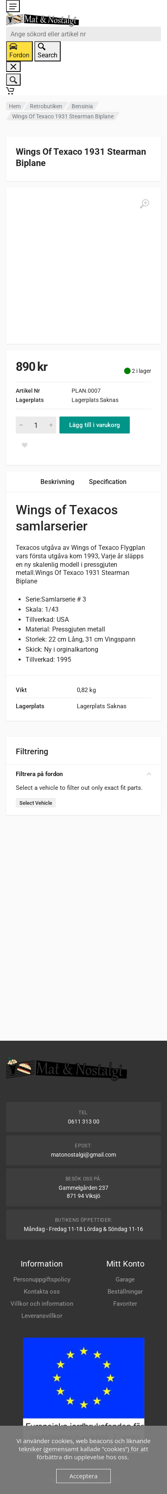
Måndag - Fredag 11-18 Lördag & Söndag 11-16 (83, 1229)
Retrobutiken (46, 106)
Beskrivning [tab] (57, 482)
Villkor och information (42, 1303)
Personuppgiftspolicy (41, 1279)
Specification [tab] (108, 482)
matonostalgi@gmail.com (83, 1154)
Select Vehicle (35, 803)
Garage (125, 1279)
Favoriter (125, 1303)
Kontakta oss (42, 1291)
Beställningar (125, 1291)
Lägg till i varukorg (94, 425)
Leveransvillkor (41, 1315)
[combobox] (83, 34)
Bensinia (82, 106)
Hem (15, 106)
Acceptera (84, 1476)
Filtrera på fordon (83, 774)
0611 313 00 (83, 1121)
